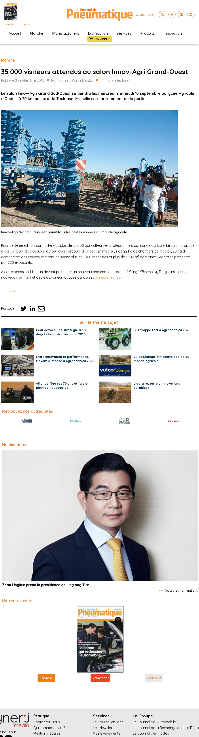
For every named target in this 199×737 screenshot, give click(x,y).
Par (72, 81)
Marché (36, 33)
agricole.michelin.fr (110, 277)
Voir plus (153, 678)
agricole (9, 291)
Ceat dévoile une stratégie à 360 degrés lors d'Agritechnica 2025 (61, 332)
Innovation (172, 33)
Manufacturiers (65, 33)
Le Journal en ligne (108, 722)
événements (145, 15)
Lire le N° (46, 678)
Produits (147, 33)
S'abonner (100, 678)
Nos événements (106, 733)
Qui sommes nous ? (49, 728)
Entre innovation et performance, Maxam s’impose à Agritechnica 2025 (65, 359)
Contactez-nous (46, 722)
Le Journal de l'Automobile (154, 722)
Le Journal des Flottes (151, 733)
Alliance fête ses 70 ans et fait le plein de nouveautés (62, 386)
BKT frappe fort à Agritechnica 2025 (162, 330)
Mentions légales (46, 733)
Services (124, 33)
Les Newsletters (106, 728)
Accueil (15, 33)
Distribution (98, 33)
